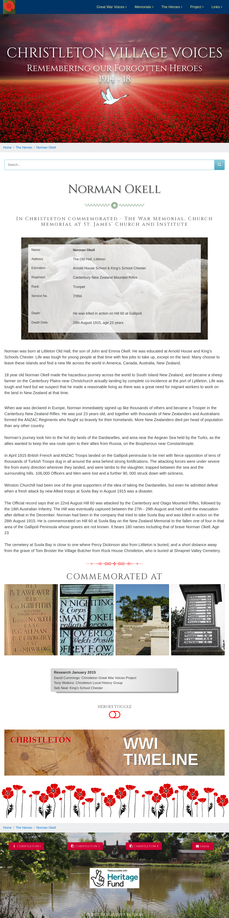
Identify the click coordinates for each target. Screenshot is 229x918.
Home (7, 147)
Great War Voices (110, 7)
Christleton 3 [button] (85, 846)
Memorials (143, 7)
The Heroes (170, 7)
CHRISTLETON (40, 739)
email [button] (202, 846)
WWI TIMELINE (160, 751)
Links (216, 7)
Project (195, 7)
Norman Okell (46, 147)
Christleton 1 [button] (26, 846)
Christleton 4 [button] (144, 846)
